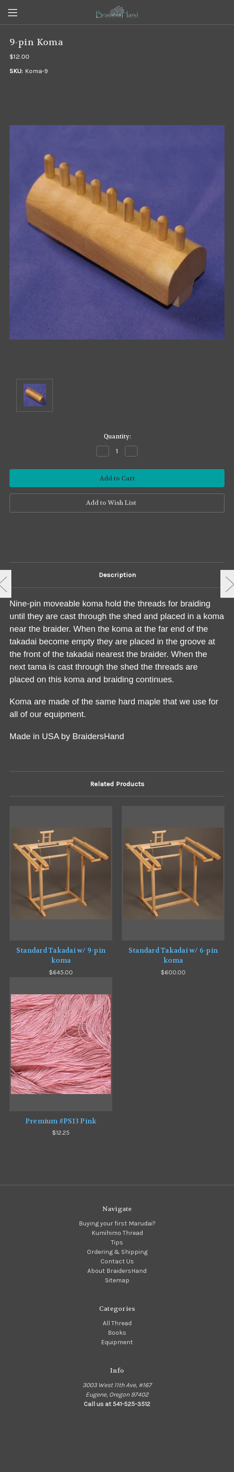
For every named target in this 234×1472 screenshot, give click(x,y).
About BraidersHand (117, 1271)
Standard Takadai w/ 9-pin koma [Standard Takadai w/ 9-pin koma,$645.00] (60, 955)
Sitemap (117, 1280)
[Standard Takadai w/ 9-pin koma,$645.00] (61, 873)
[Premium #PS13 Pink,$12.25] (61, 1044)
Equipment (117, 1342)
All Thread (117, 1323)
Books (117, 1333)
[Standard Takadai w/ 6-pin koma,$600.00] (173, 873)
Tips (117, 1242)
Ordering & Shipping (117, 1252)
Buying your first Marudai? (117, 1223)
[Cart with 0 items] (229, 11)
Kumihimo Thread (117, 1233)
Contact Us (117, 1261)
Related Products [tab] (117, 784)
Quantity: (117, 436)
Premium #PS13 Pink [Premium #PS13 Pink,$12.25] (61, 1121)
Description (117, 575)
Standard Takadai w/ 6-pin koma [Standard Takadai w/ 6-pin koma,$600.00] (173, 955)
